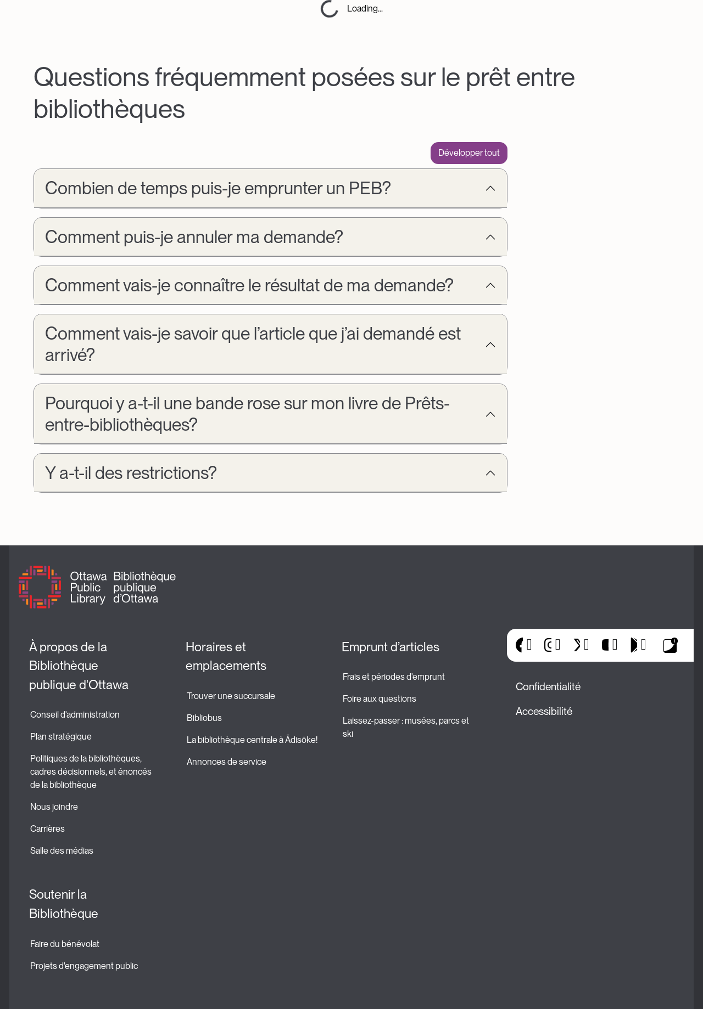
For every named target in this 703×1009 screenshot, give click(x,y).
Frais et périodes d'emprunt (394, 677)
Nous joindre (54, 807)
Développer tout (469, 153)
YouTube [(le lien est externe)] (605, 645)
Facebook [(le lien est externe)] (519, 645)
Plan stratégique (61, 736)
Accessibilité (544, 711)
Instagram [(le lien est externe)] (547, 645)
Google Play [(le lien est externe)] (633, 645)
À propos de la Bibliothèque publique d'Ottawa (79, 665)
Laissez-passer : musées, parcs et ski (407, 727)
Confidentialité (548, 686)
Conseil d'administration (75, 714)
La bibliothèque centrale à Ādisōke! (252, 740)
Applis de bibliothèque (670, 645)
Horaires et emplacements (226, 656)
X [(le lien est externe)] (576, 645)
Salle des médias (61, 850)
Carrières (47, 829)
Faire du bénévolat (64, 944)
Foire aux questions (379, 699)
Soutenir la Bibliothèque (63, 904)
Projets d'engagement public (84, 966)
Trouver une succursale (231, 696)
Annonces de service (226, 762)
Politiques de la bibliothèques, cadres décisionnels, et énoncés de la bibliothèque (91, 771)
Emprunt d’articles (390, 647)
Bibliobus (204, 718)
